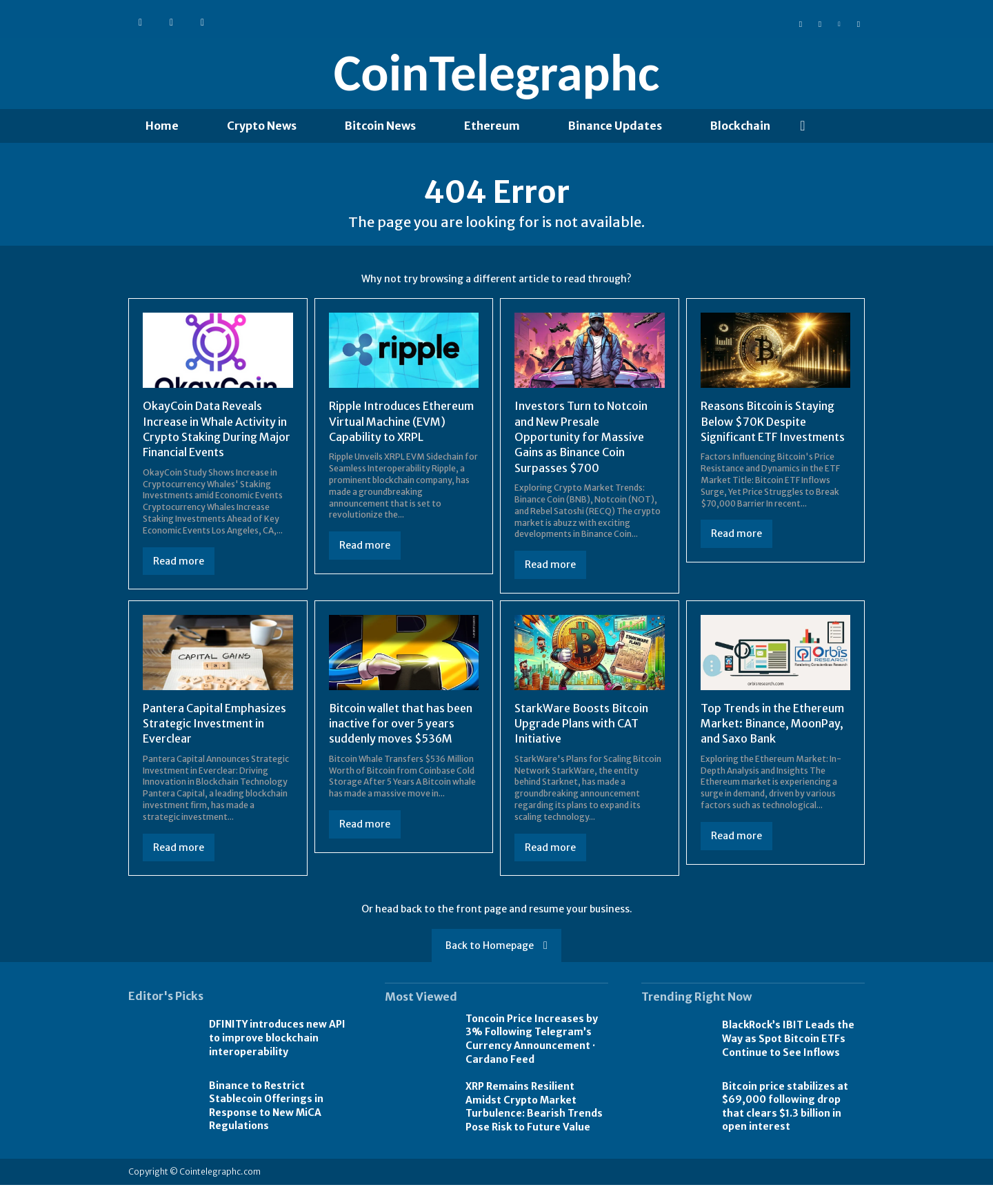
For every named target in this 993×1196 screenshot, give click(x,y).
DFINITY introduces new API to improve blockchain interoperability (277, 1048)
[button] (803, 125)
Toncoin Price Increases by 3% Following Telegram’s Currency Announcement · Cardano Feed (531, 1050)
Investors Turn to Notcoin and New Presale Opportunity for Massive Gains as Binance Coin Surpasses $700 (581, 448)
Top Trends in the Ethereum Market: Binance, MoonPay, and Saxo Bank (772, 734)
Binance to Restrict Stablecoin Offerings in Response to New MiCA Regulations (266, 1117)
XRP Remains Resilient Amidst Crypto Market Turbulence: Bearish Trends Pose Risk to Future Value (534, 1117)
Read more (178, 572)
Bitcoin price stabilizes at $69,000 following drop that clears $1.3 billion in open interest (785, 1117)
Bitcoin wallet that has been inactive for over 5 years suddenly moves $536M (400, 734)
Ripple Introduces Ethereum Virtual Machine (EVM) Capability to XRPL (401, 432)
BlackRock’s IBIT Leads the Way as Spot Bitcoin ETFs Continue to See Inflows (788, 1049)
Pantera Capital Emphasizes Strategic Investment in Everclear (214, 734)
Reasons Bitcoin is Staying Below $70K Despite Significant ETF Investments (773, 432)
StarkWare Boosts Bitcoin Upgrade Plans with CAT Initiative (581, 734)
